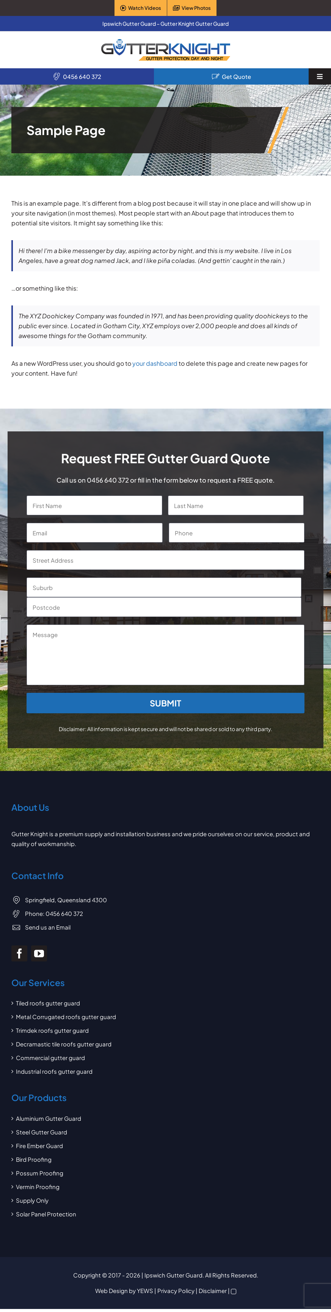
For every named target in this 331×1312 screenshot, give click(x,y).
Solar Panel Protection (46, 1214)
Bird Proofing (34, 1159)
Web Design (111, 1290)
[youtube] (39, 953)
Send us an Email (48, 927)
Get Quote (236, 76)
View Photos (196, 8)
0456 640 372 (82, 76)
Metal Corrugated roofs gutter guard (66, 1016)
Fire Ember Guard (39, 1145)
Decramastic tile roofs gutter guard (63, 1044)
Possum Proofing (39, 1173)
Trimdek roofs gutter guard (52, 1030)
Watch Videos (144, 8)
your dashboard (154, 363)
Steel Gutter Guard (41, 1132)
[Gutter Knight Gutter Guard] (165, 42)
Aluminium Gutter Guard (48, 1118)
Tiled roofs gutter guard (48, 1003)
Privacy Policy (176, 1290)
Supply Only (32, 1200)
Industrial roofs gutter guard (54, 1071)
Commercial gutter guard (50, 1057)
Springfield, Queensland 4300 (66, 899)
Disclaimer (213, 1290)
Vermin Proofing (38, 1186)
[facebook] (19, 953)
